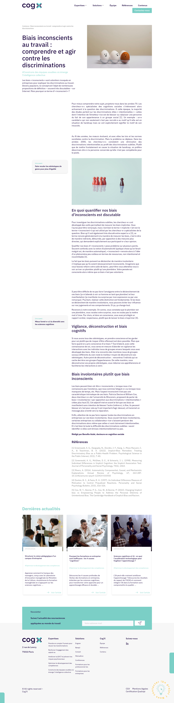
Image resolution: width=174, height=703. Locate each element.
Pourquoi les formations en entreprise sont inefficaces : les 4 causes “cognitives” (85, 558)
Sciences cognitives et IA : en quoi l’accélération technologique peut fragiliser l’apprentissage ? (128, 558)
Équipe (113, 5)
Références (127, 5)
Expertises (80, 5)
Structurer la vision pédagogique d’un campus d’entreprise (40, 557)
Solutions (98, 5)
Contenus (142, 5)
